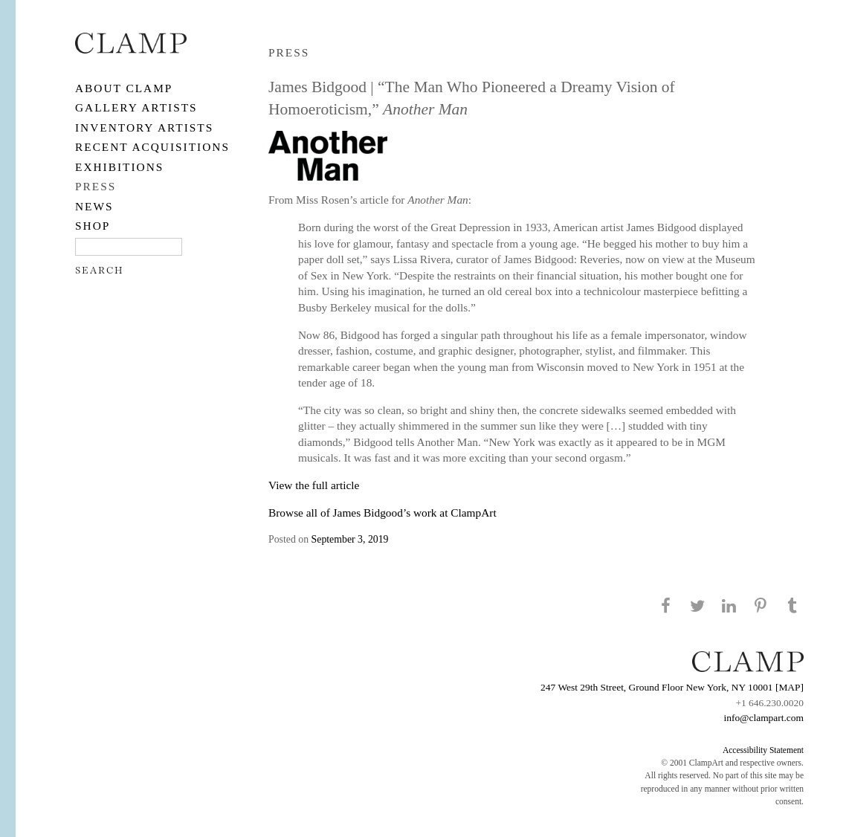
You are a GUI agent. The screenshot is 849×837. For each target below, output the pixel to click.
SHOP (92, 225)
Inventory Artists (144, 127)
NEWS (94, 206)
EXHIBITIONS (119, 167)
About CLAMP (123, 88)
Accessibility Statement (763, 750)
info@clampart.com (763, 717)
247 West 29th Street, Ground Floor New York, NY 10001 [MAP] (672, 687)
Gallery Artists (136, 107)
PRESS (95, 186)
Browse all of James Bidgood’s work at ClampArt (382, 512)
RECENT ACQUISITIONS (152, 146)
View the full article (313, 485)
